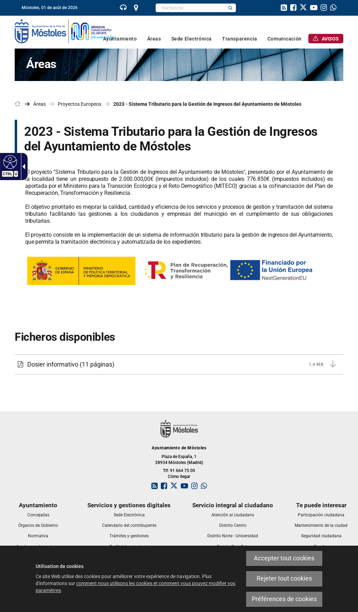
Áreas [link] (39, 104)
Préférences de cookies (284, 599)
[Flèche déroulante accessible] (22, 166)
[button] (230, 7)
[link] (123, 8)
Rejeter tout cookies (284, 578)
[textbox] (190, 7)
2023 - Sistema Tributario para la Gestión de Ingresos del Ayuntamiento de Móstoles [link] (207, 104)
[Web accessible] (9, 161)
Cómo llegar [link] (179, 476)
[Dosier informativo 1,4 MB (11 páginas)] (179, 364)
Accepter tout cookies (284, 558)
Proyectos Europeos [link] (79, 104)
